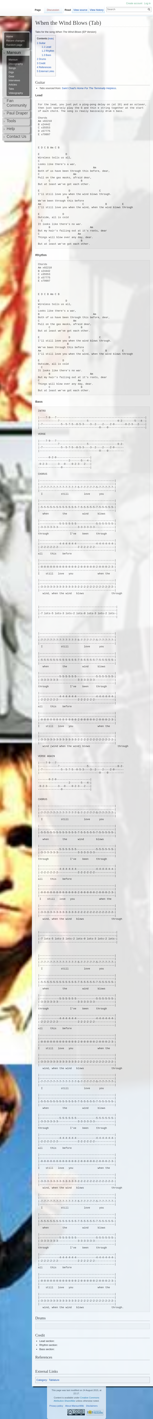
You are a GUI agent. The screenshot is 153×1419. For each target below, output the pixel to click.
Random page (14, 45)
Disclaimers (92, 1406)
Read (68, 9)
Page (38, 9)
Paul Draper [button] (17, 113)
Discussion (53, 9)
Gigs (11, 72)
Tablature (54, 1379)
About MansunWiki (74, 1406)
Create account (134, 3)
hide (51, 38)
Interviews (14, 80)
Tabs (11, 88)
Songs (12, 68)
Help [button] (11, 128)
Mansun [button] (14, 52)
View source (80, 9)
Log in (147, 3)
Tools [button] (11, 121)
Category (41, 1379)
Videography (16, 93)
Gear (11, 76)
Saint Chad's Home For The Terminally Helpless (89, 88)
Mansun (13, 59)
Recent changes (15, 40)
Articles (13, 84)
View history (97, 9)
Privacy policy (56, 1406)
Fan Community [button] (17, 102)
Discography (16, 64)
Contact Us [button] (16, 136)
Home (9, 36)
